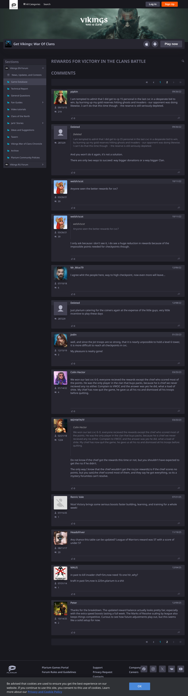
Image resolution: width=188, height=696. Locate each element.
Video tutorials (18, 109)
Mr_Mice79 (77, 267)
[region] (94, 686)
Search (47, 4)
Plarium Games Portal (55, 667)
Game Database (19, 81)
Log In (152, 4)
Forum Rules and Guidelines (59, 672)
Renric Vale (77, 497)
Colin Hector (78, 372)
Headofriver (78, 532)
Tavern (14, 136)
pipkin (74, 91)
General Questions (20, 95)
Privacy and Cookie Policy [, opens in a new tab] (45, 692)
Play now (171, 44)
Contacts (98, 676)
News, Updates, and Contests (27, 74)
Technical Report (19, 88)
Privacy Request (102, 672)
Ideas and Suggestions (22, 129)
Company (135, 667)
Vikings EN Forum (19, 68)
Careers (133, 672)
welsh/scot (77, 181)
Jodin (74, 334)
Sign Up (169, 4)
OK (140, 686)
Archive (15, 150)
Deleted (75, 127)
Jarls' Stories (17, 123)
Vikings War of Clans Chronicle (26, 143)
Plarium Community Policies (25, 157)
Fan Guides (16, 102)
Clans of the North (20, 116)
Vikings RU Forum (19, 164)
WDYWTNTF (78, 420)
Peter (74, 602)
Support (98, 667)
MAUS (74, 567)
